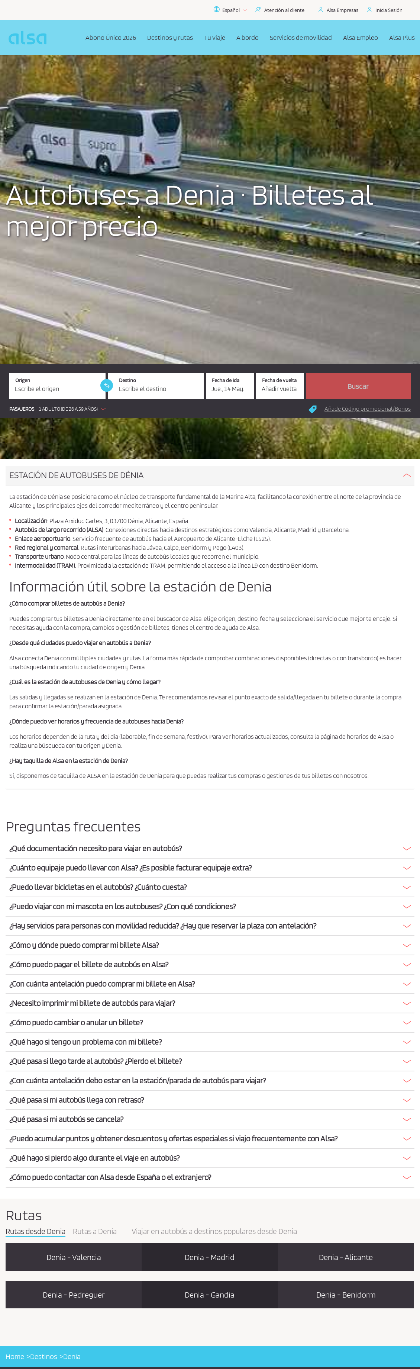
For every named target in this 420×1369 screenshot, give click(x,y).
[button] (59, 409)
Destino (127, 380)
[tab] (210, 475)
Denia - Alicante (346, 1257)
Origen (22, 380)
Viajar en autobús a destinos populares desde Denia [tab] (214, 1232)
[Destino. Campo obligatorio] (156, 386)
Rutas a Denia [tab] (95, 1232)
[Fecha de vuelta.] (280, 386)
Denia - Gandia (210, 1294)
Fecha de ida (225, 380)
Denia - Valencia (73, 1257)
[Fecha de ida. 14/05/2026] (230, 386)
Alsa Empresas (342, 10)
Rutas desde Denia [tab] (35, 1232)
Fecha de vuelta (279, 380)
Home (15, 1356)
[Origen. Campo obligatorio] (57, 386)
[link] (106, 385)
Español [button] (230, 10)
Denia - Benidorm (346, 1294)
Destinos (43, 1356)
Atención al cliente (284, 10)
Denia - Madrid (210, 1257)
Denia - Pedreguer (74, 1294)
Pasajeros (21, 409)
